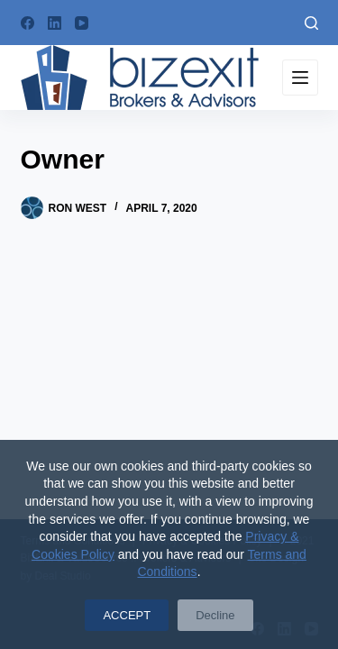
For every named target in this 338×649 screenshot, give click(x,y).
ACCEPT (127, 615)
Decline (215, 615)
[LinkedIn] (54, 23)
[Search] (311, 23)
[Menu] (300, 77)
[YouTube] (81, 23)
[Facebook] (27, 23)
